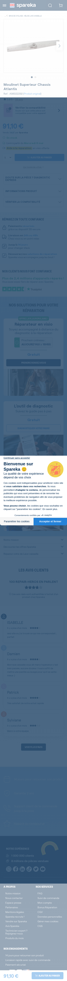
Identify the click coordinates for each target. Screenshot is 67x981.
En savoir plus (50, 509)
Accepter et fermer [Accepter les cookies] (50, 521)
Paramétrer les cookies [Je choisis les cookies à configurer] (16, 521)
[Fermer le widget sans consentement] (17, 458)
